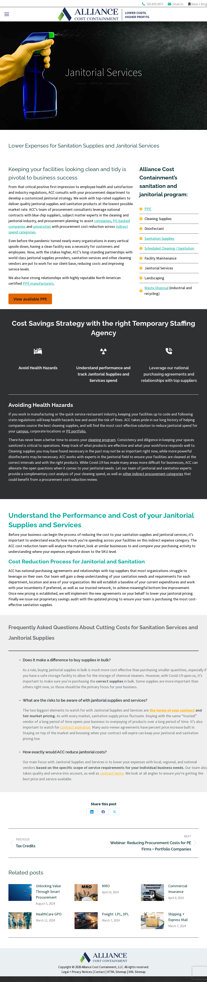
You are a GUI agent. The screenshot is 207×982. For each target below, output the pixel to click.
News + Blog (199, 4)
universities (42, 226)
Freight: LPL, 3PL (115, 914)
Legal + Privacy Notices (76, 972)
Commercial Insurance (177, 888)
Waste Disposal (156, 287)
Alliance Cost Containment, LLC (102, 967)
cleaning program (102, 439)
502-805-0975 (155, 4)
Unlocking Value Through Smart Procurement (48, 891)
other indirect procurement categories (153, 473)
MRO (106, 885)
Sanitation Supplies (159, 238)
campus (22, 431)
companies (102, 220)
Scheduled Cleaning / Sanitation (169, 248)
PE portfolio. (76, 431)
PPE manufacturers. (39, 283)
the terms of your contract (172, 710)
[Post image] (20, 892)
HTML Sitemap (116, 972)
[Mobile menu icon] (6, 14)
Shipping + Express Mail (178, 917)
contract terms (112, 773)
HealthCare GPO (48, 914)
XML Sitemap (137, 972)
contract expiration (75, 727)
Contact (99, 972)
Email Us (178, 4)
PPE (147, 208)
